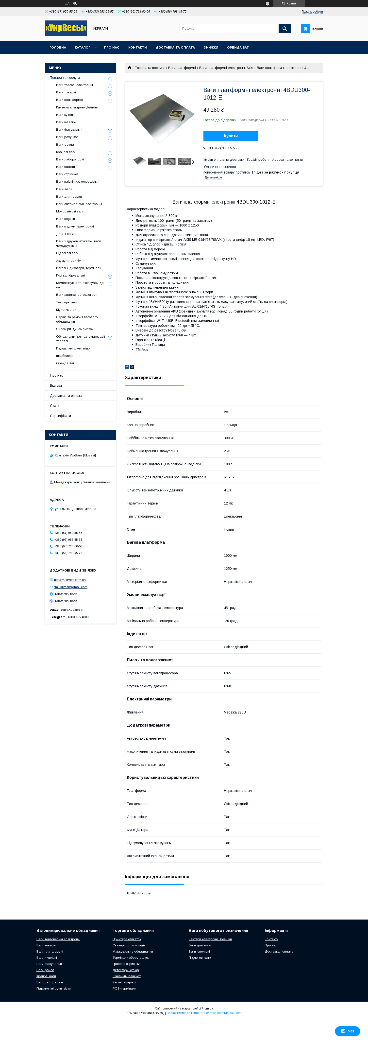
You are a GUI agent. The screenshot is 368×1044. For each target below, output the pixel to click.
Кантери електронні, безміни (210, 939)
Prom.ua (207, 1008)
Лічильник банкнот (127, 976)
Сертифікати (60, 416)
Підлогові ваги (67, 253)
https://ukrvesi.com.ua (70, 580)
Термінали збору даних (131, 957)
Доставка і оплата (279, 951)
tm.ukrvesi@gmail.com (70, 587)
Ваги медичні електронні (75, 226)
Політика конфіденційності (222, 1013)
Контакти (137, 47)
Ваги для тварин (69, 196)
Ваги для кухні (200, 945)
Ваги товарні (66, 92)
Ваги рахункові (67, 137)
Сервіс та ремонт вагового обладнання (77, 319)
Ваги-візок (64, 189)
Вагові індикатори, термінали (78, 268)
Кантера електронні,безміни (77, 107)
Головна (58, 47)
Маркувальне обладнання (133, 951)
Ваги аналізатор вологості (76, 294)
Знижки (211, 47)
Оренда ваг (238, 47)
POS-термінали (124, 988)
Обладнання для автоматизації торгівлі (80, 339)
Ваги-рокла (65, 144)
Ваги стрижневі (67, 174)
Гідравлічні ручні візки (73, 348)
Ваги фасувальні (69, 129)
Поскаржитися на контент (184, 1013)
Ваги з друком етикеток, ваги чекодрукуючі (78, 243)
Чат (347, 1031)
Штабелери (64, 356)
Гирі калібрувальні (70, 275)
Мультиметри (66, 310)
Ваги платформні (182, 68)
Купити (231, 136)
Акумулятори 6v (68, 260)
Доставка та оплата (175, 47)
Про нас (111, 47)
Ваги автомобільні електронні (79, 204)
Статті (55, 406)
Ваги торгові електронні (74, 85)
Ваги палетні (66, 167)
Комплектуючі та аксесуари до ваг (80, 285)
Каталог (82, 47)
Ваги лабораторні (70, 159)
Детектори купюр (126, 970)
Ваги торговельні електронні (58, 939)
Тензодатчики (66, 302)
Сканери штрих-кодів (129, 945)
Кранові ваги (66, 152)
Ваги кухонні (65, 115)
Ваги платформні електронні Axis (226, 68)
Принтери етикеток (127, 939)
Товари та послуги (150, 68)
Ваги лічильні (46, 957)
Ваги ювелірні (66, 122)
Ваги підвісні (66, 219)
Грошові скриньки (126, 964)
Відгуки (56, 385)
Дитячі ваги (65, 234)
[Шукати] (285, 28)
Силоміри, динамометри (75, 329)
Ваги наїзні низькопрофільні (77, 181)
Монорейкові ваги (70, 211)
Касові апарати (124, 982)
